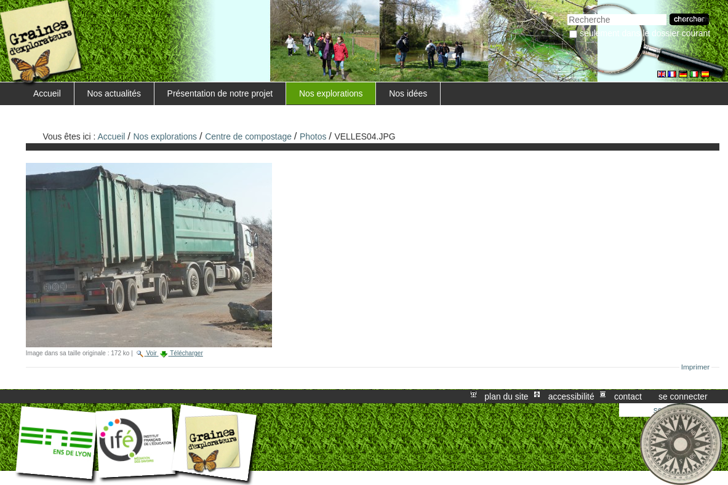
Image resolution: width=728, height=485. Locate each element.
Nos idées (408, 93)
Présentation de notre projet (220, 93)
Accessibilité (571, 396)
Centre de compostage (248, 136)
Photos (313, 136)
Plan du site (506, 396)
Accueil (47, 93)
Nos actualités (114, 93)
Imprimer (695, 367)
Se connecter (683, 396)
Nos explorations (331, 93)
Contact (628, 396)
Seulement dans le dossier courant (645, 33)
